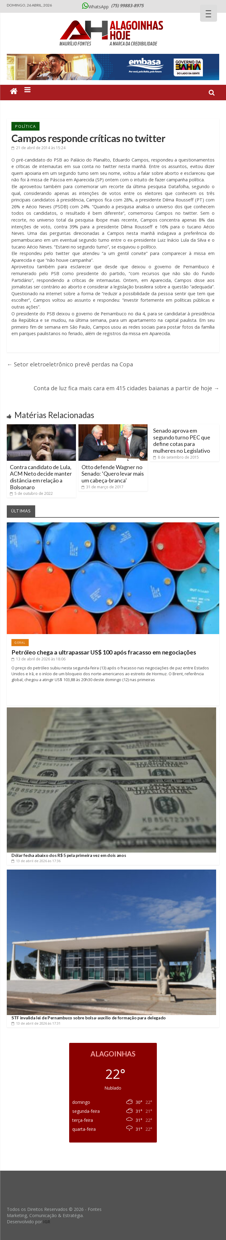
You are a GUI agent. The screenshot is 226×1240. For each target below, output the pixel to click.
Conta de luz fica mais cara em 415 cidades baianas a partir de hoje (126, 388)
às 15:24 (38, 147)
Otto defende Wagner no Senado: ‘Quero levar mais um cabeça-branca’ (113, 474)
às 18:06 (38, 659)
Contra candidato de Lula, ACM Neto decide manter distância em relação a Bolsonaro (41, 477)
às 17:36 (36, 860)
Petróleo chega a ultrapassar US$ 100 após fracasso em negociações (103, 652)
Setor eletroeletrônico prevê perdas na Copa (70, 364)
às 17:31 (36, 1023)
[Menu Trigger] (208, 13)
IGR (46, 1222)
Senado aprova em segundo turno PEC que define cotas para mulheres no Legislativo (181, 440)
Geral (20, 643)
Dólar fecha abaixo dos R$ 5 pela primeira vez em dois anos (68, 855)
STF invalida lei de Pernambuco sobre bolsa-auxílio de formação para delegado (88, 1017)
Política (25, 126)
